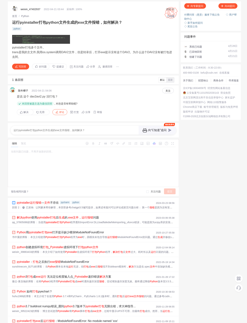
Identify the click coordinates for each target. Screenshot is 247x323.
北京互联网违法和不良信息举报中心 (201, 96)
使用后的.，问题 (58, 209)
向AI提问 (228, 6)
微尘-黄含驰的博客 (22, 271)
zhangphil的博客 (21, 314)
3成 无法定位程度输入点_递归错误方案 (64, 266)
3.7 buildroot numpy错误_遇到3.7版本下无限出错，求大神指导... (76, 295)
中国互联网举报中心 (192, 103)
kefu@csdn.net (204, 67)
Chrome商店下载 (190, 110)
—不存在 (38, 195)
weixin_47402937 (30, 9)
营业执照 (186, 93)
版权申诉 (186, 119)
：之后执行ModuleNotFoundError (53, 252)
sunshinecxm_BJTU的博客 (27, 256)
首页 (14, 15)
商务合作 (186, 77)
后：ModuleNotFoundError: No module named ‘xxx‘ (67, 309)
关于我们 (186, 70)
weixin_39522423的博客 (25, 299)
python (17, 27)
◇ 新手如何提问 (193, 21)
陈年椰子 (23, 85)
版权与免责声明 (189, 116)
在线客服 (218, 67)
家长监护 (186, 100)
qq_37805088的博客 (23, 213)
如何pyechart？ (34, 280)
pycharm (65, 195)
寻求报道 (186, 80)
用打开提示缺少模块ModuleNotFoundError (60, 223)
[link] (14, 15)
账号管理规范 (188, 113)
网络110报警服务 (190, 106)
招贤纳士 (186, 74)
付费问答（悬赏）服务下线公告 (202, 14)
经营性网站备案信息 (192, 87)
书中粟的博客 (19, 228)
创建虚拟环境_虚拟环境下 (57, 237)
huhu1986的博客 (21, 285)
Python (25, 15)
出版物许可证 (188, 123)
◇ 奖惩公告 (191, 25)
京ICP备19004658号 (192, 83)
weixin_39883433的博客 (25, 242)
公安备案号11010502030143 (197, 90)
